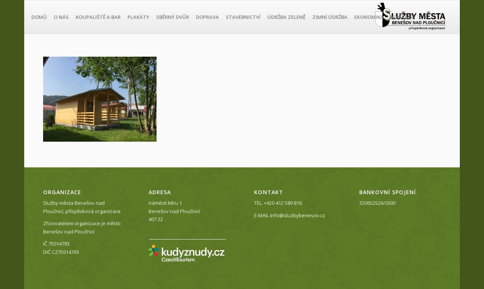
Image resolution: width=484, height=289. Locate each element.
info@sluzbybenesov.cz (297, 215)
